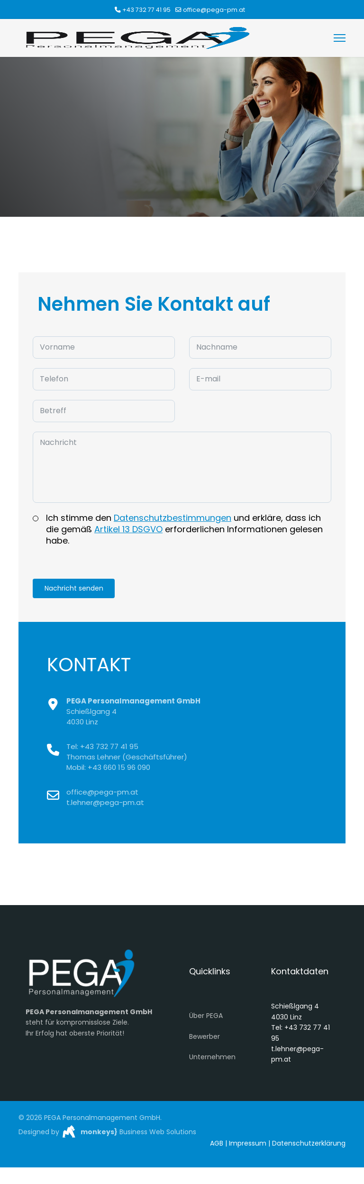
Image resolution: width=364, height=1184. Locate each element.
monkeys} (99, 1133)
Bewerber (204, 1038)
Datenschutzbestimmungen (172, 519)
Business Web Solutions (157, 1133)
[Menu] (340, 38)
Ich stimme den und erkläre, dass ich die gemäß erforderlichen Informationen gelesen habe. (184, 531)
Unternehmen (212, 1059)
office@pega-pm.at (214, 10)
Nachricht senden (74, 590)
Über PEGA (206, 1017)
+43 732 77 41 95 (146, 10)
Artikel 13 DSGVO (128, 530)
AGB (216, 1145)
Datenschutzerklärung (309, 1145)
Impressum (247, 1145)
